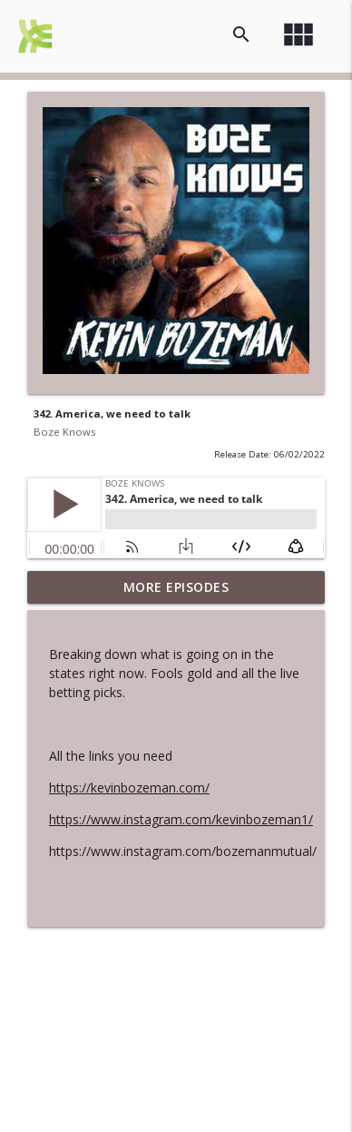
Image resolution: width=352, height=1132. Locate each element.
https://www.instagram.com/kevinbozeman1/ (181, 819)
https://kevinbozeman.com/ (129, 787)
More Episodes (176, 587)
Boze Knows (64, 431)
